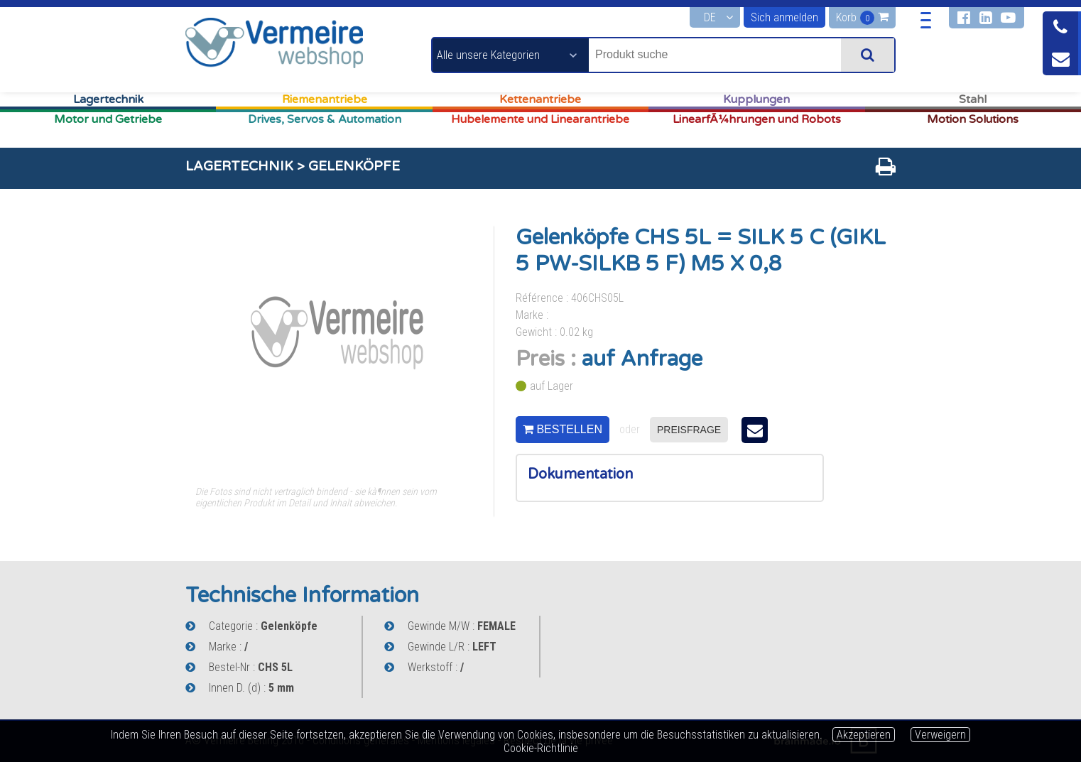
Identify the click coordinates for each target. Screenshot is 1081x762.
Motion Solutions (972, 119)
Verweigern (940, 734)
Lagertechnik (108, 99)
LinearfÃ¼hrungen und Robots (757, 119)
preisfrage (689, 429)
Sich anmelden (784, 17)
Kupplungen (756, 99)
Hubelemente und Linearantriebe (540, 119)
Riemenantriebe (324, 99)
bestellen (562, 429)
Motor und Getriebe (108, 119)
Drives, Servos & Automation (324, 119)
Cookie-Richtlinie (541, 748)
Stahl (973, 99)
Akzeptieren (864, 734)
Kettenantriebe (540, 99)
